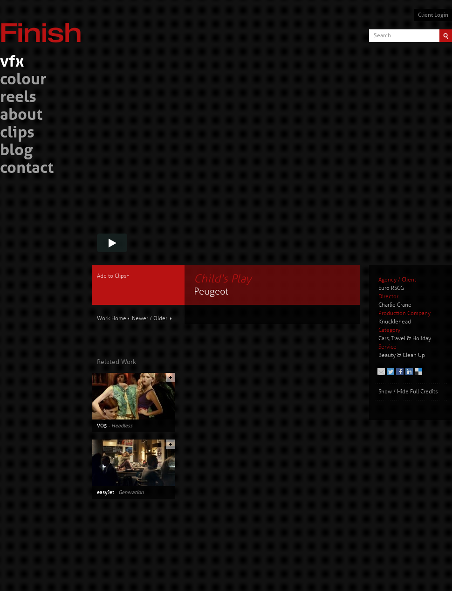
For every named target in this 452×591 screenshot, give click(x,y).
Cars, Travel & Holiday (404, 338)
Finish (43, 27)
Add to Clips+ (113, 276)
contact (27, 169)
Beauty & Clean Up (401, 355)
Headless (121, 425)
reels (18, 98)
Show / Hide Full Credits (408, 391)
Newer (140, 318)
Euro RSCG (391, 288)
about (21, 116)
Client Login (433, 15)
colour (23, 80)
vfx (12, 63)
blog (16, 151)
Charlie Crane (394, 305)
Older (160, 318)
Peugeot (211, 291)
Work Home (111, 318)
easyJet (105, 492)
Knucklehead (394, 321)
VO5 (102, 425)
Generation (131, 492)
